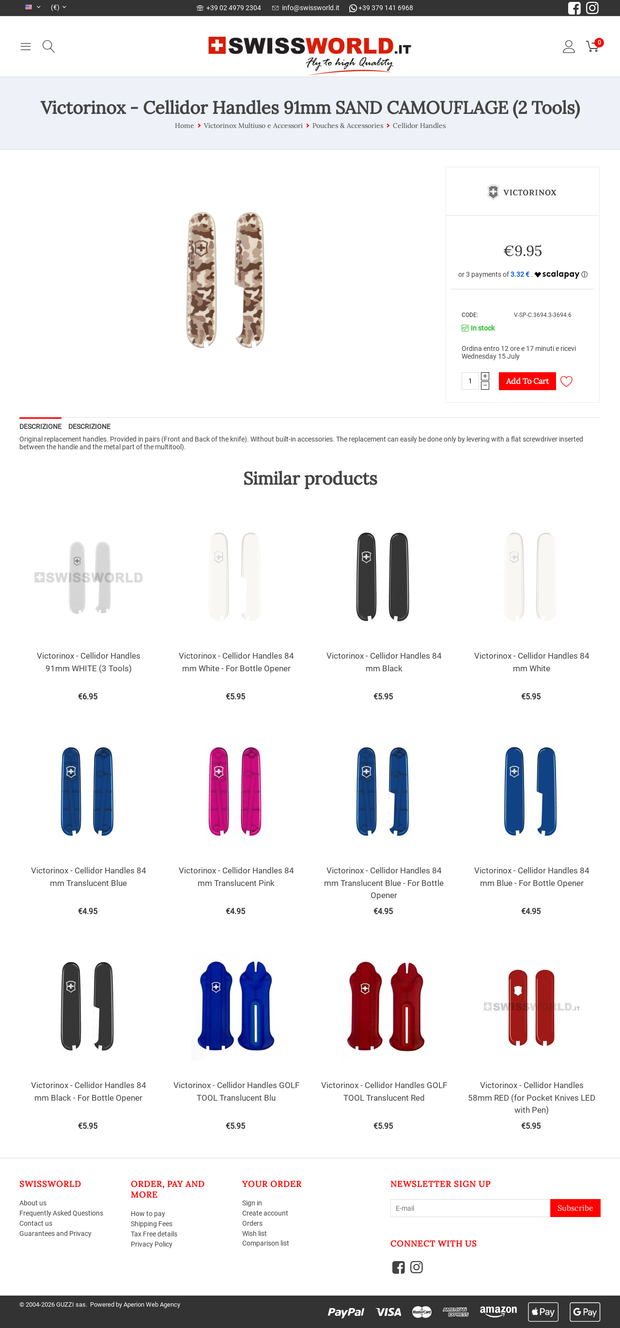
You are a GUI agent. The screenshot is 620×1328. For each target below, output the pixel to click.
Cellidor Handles (419, 125)
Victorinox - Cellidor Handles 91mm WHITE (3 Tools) (88, 662)
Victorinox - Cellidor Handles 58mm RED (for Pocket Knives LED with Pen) (531, 1097)
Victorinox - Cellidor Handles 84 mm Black (384, 662)
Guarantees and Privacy (55, 1233)
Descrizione (40, 426)
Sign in (252, 1203)
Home (184, 125)
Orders (252, 1223)
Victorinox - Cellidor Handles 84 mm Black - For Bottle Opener (88, 1091)
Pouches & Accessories (347, 125)
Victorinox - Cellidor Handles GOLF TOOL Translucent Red (384, 1091)
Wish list (254, 1233)
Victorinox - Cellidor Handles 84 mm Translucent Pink (236, 877)
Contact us (35, 1223)
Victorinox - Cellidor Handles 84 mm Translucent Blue (88, 877)
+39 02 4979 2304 (229, 8)
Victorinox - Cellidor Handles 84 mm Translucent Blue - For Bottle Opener (384, 883)
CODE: (470, 315)
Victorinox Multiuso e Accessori (253, 125)
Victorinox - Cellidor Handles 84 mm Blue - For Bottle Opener (531, 877)
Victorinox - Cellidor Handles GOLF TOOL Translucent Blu (236, 1091)
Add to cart (527, 381)
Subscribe (575, 1208)
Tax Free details (154, 1234)
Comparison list (265, 1243)
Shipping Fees (151, 1224)
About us (32, 1203)
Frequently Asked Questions (61, 1213)
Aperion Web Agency (152, 1304)
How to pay (148, 1213)
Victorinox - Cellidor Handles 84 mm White (531, 662)
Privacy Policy (151, 1244)
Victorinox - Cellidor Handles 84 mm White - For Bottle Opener (236, 662)
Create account (265, 1213)
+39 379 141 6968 (381, 8)
